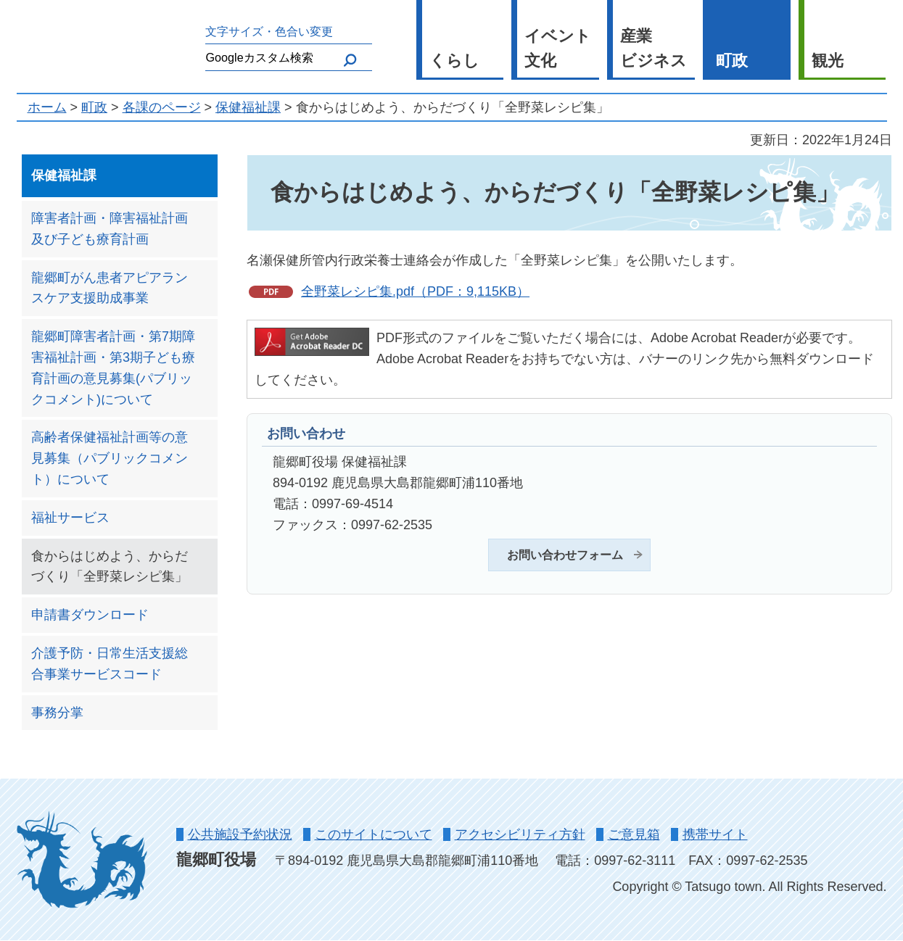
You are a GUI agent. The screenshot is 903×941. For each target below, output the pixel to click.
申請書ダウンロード (90, 615)
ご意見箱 (634, 834)
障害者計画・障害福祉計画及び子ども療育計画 (109, 228)
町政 (732, 60)
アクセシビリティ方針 (520, 834)
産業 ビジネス (653, 48)
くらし (454, 60)
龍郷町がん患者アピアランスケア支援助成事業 (109, 288)
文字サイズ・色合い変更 (269, 31)
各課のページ (162, 107)
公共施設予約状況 (240, 834)
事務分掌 (57, 712)
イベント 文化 (557, 48)
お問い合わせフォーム (565, 554)
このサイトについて (373, 834)
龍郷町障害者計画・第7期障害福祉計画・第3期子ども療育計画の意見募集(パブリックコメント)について (113, 367)
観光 (828, 60)
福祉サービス (70, 517)
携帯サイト (715, 834)
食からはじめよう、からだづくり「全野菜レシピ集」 (109, 566)
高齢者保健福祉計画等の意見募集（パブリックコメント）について (109, 458)
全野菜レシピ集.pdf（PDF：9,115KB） (415, 291)
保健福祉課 (248, 107)
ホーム (47, 107)
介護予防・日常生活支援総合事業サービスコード (109, 663)
